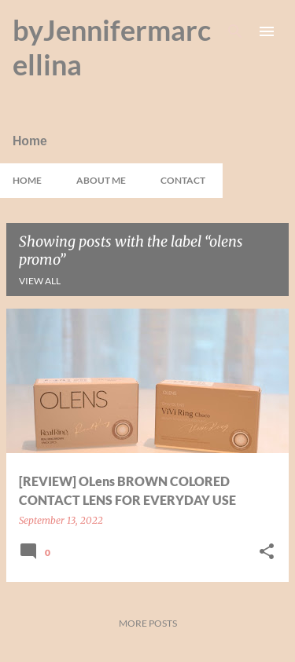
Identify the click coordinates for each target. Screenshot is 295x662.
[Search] (235, 31)
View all (40, 281)
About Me (101, 180)
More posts (148, 623)
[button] (266, 552)
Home (27, 180)
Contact (182, 180)
